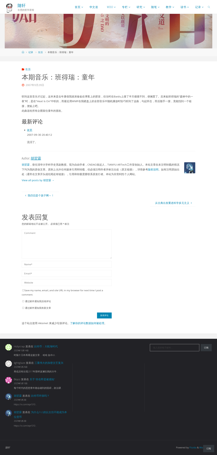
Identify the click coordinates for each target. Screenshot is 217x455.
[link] (209, 7)
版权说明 (153, 169)
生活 (40, 52)
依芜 (29, 130)
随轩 (22, 5)
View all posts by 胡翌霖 (38, 180)
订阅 (206, 347)
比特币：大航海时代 (46, 346)
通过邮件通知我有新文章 (38, 307)
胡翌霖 (26, 164)
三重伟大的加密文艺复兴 (48, 363)
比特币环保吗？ (40, 396)
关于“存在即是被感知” (42, 379)
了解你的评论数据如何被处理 (87, 323)
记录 (30, 52)
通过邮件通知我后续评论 (38, 301)
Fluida (193, 447)
